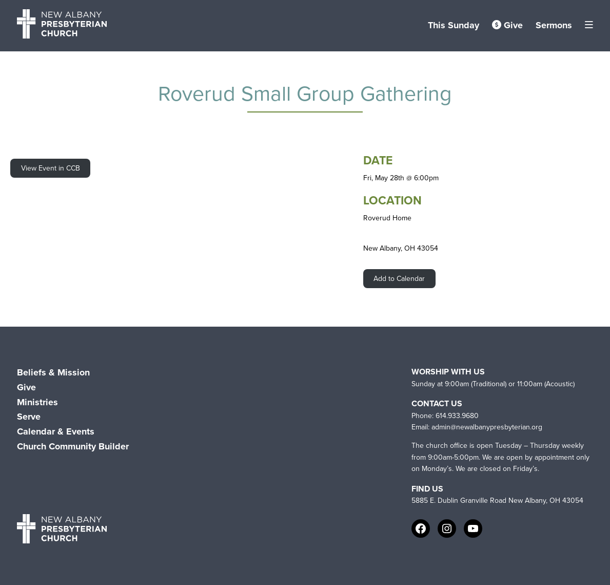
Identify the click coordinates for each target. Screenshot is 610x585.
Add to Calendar (399, 278)
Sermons (554, 25)
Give (507, 25)
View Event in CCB (50, 168)
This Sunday (453, 25)
